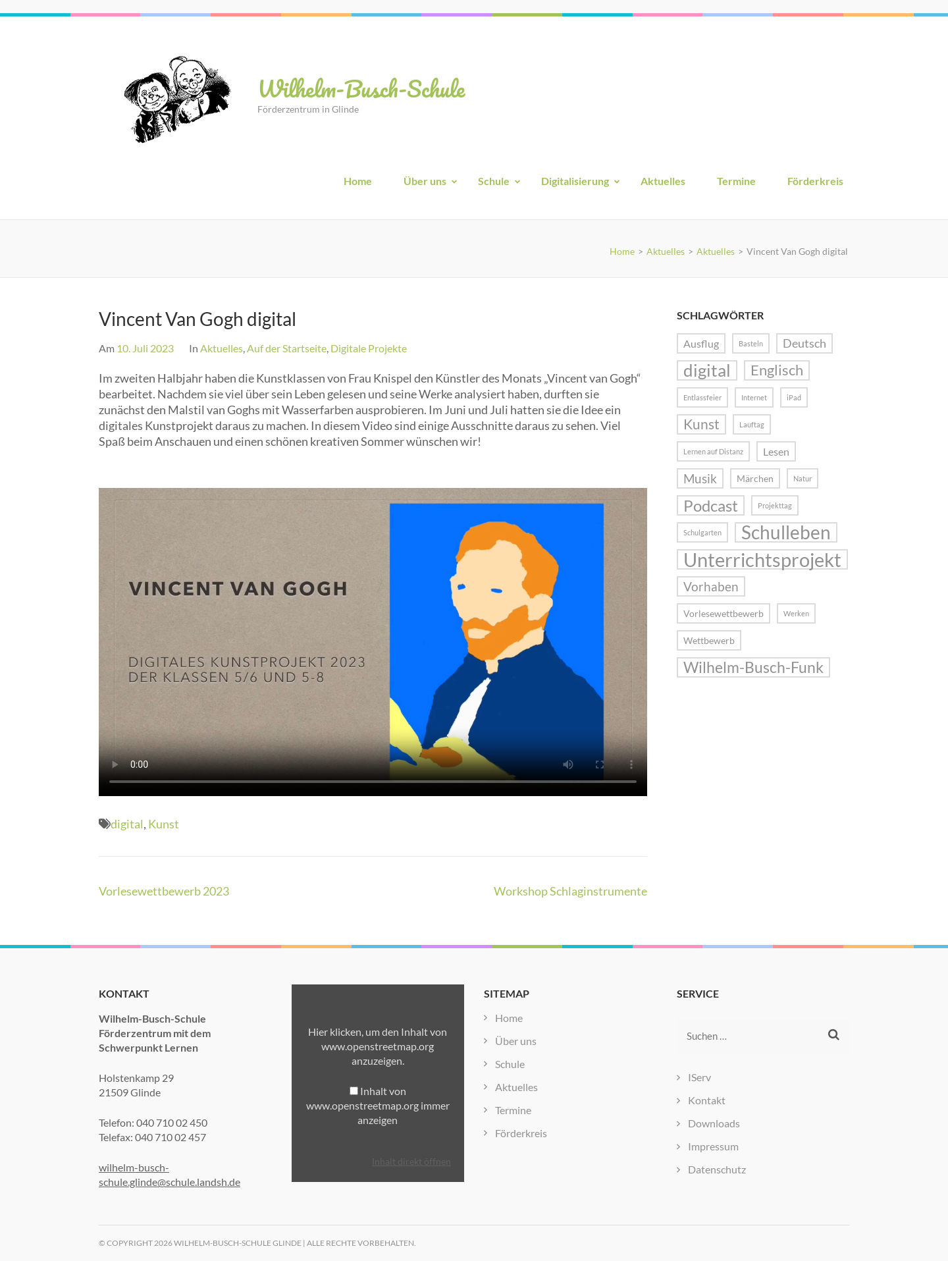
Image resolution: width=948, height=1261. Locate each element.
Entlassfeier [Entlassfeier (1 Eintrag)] (702, 397)
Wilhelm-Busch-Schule (361, 88)
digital (127, 824)
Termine (736, 180)
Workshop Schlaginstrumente (570, 891)
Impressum (713, 1146)
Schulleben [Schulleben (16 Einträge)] (786, 532)
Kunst (163, 824)
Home (358, 180)
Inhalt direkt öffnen (411, 1161)
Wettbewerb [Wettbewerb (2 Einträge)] (709, 640)
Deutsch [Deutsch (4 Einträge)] (804, 343)
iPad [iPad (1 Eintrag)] (794, 397)
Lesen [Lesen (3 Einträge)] (776, 451)
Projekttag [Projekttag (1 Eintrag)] (775, 505)
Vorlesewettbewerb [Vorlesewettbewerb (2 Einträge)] (723, 613)
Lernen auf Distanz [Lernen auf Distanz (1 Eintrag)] (713, 451)
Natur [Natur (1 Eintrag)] (802, 478)
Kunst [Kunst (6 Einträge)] (701, 424)
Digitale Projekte (368, 348)
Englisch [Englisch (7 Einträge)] (776, 370)
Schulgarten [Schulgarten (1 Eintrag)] (702, 532)
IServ (699, 1077)
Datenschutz (717, 1169)
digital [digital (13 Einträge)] (707, 370)
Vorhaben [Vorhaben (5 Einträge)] (711, 586)
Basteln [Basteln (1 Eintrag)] (751, 343)
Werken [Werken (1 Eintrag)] (796, 613)
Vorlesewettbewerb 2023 (164, 891)
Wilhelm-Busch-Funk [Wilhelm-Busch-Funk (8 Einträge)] (753, 667)
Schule (494, 180)
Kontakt (706, 1100)
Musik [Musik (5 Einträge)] (700, 478)
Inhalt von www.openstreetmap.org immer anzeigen (378, 1105)
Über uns (425, 180)
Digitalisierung (575, 180)
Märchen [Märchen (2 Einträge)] (755, 478)
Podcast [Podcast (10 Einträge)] (710, 505)
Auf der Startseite (287, 348)
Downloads (714, 1123)
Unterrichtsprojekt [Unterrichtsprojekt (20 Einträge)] (762, 559)
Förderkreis (815, 180)
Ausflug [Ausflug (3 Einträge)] (701, 343)
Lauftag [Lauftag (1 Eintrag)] (751, 424)
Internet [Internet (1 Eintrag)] (754, 397)
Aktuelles (663, 180)
